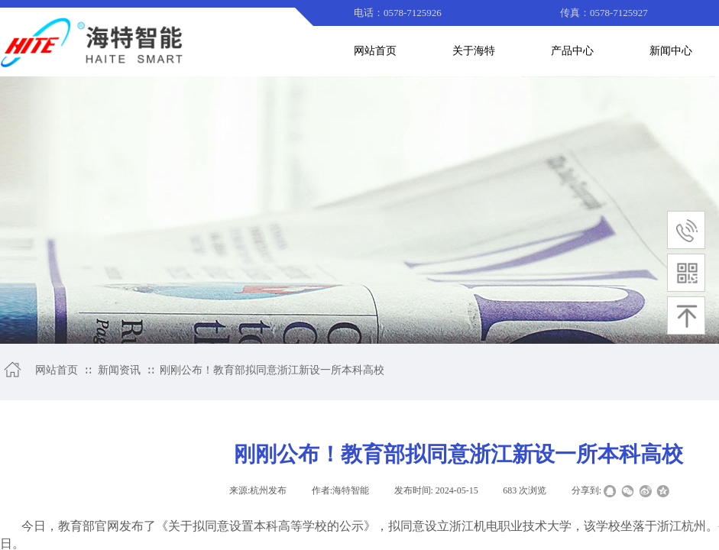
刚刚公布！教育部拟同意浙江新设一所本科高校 (272, 370)
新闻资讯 (119, 370)
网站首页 (56, 370)
